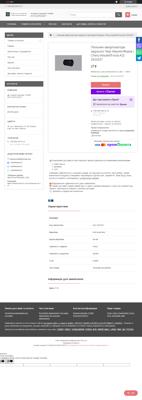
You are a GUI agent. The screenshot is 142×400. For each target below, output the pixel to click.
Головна (11, 24)
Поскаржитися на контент (77, 345)
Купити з (105, 91)
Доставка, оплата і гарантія (91, 24)
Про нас (52, 24)
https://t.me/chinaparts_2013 (18, 177)
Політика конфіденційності (98, 345)
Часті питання (13, 68)
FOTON (129, 329)
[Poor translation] (9, 361)
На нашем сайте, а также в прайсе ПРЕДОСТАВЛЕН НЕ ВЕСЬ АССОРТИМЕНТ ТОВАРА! (83, 323)
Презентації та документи (19, 51)
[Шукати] (118, 14)
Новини (10, 46)
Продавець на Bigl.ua (71, 343)
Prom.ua (84, 340)
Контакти (67, 24)
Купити (106, 85)
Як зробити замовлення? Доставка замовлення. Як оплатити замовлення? (53, 315)
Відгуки (10, 62)
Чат (131, 393)
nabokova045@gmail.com (20, 159)
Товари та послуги (31, 24)
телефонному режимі (88, 178)
